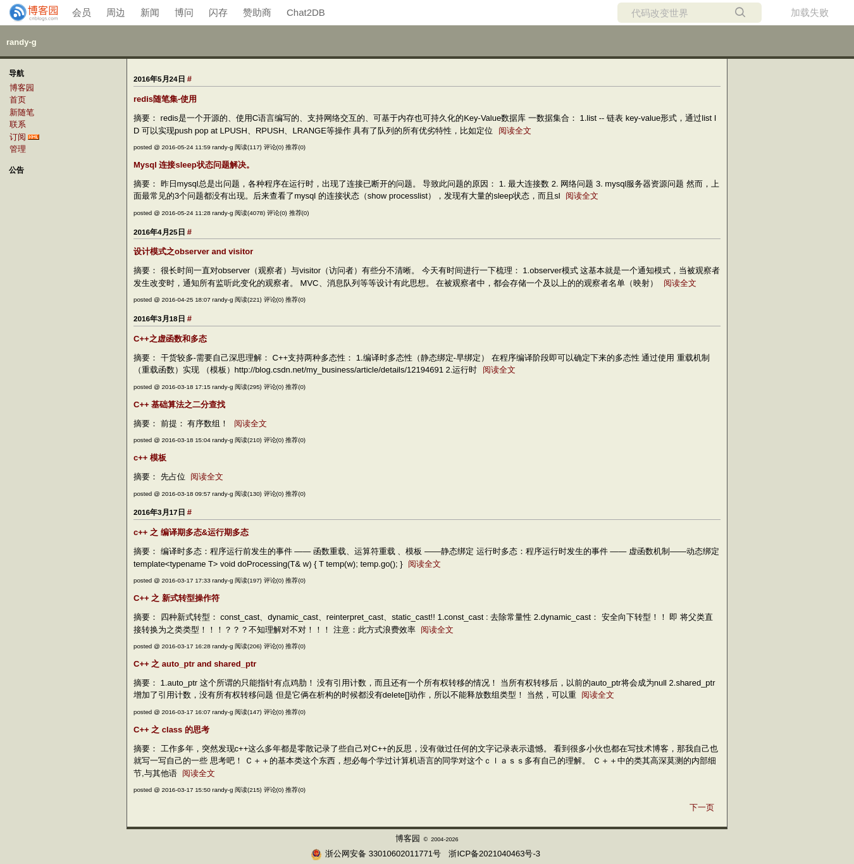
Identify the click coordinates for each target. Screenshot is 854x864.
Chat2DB (306, 12)
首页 (17, 99)
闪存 (218, 12)
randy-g (21, 42)
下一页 (702, 807)
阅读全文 (514, 130)
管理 (17, 149)
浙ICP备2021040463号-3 (494, 853)
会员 (81, 12)
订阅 (17, 137)
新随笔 (21, 112)
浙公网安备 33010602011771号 (376, 853)
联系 (17, 124)
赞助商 (257, 12)
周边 (115, 12)
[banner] (28, 13)
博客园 (21, 87)
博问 (184, 12)
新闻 (149, 12)
